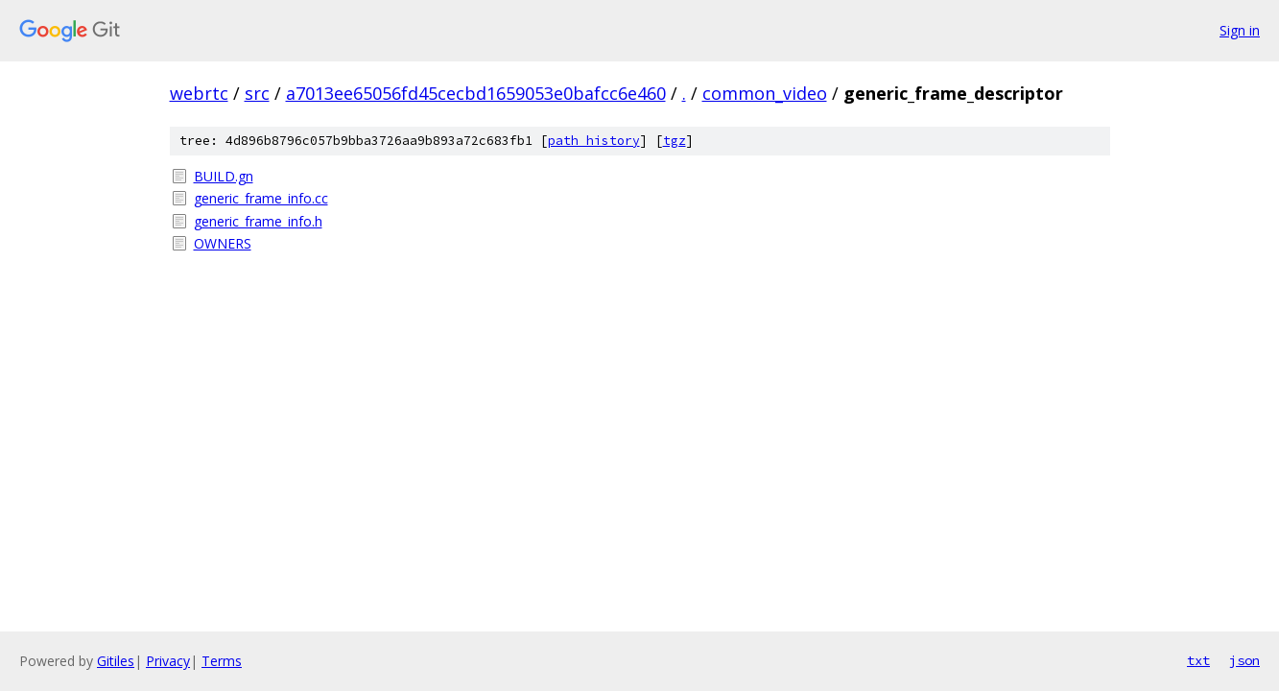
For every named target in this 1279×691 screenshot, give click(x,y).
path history (594, 140)
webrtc (199, 93)
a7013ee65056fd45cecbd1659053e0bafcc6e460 (476, 93)
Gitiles (115, 661)
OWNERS (222, 243)
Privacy (168, 661)
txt (1198, 660)
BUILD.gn (223, 176)
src (257, 93)
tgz (674, 140)
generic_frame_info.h (258, 221)
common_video (764, 93)
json (1244, 660)
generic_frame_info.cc (261, 198)
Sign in (1240, 30)
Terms (221, 661)
